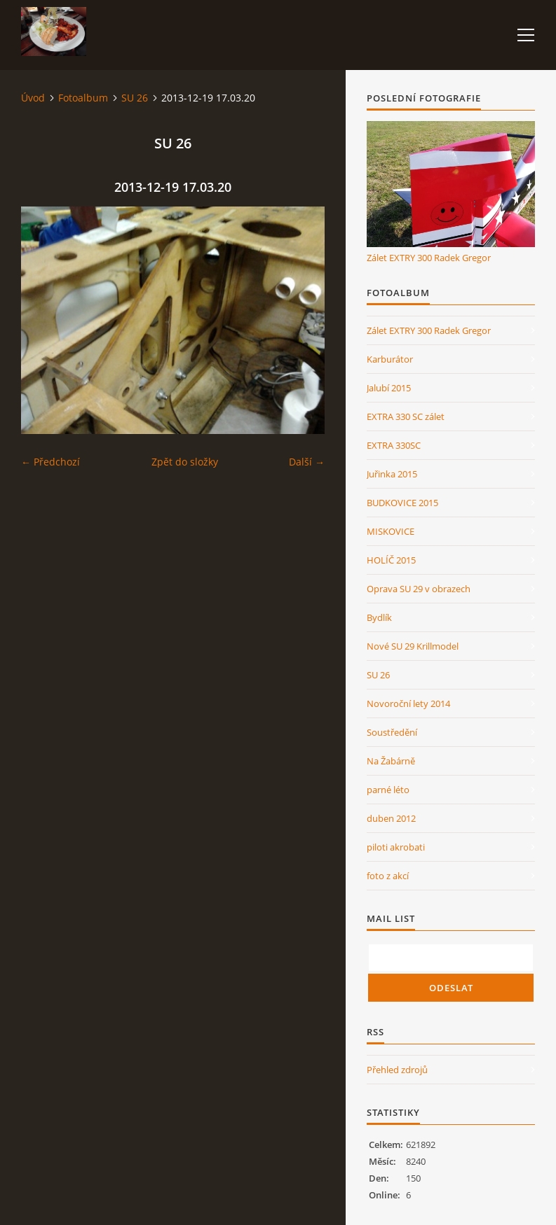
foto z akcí (388, 875)
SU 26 (134, 97)
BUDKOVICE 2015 (402, 502)
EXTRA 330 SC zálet (406, 416)
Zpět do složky (184, 461)
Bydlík (379, 617)
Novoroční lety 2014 (408, 703)
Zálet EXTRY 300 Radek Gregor (429, 257)
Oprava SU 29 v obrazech (418, 588)
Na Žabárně (391, 761)
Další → (307, 461)
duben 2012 (391, 818)
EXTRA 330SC (394, 445)
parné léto (388, 789)
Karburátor (390, 359)
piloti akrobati (396, 847)
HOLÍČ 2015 (391, 560)
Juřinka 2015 (392, 474)
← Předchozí (50, 461)
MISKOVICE (390, 531)
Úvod (33, 97)
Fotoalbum (83, 97)
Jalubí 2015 (389, 388)
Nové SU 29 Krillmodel (413, 646)
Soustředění (392, 732)
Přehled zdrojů (397, 1069)
